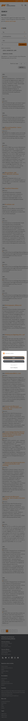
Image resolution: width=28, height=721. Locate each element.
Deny (13, 358)
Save (13, 361)
